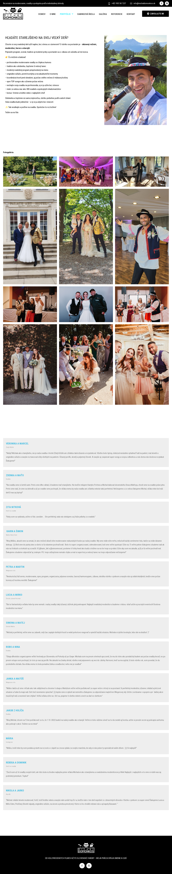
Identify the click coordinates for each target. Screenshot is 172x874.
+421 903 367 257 (117, 3)
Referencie (116, 14)
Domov (41, 14)
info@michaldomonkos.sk (142, 3)
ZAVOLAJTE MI (155, 13)
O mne (53, 14)
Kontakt (131, 14)
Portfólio (65, 14)
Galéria (103, 14)
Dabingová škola (86, 14)
